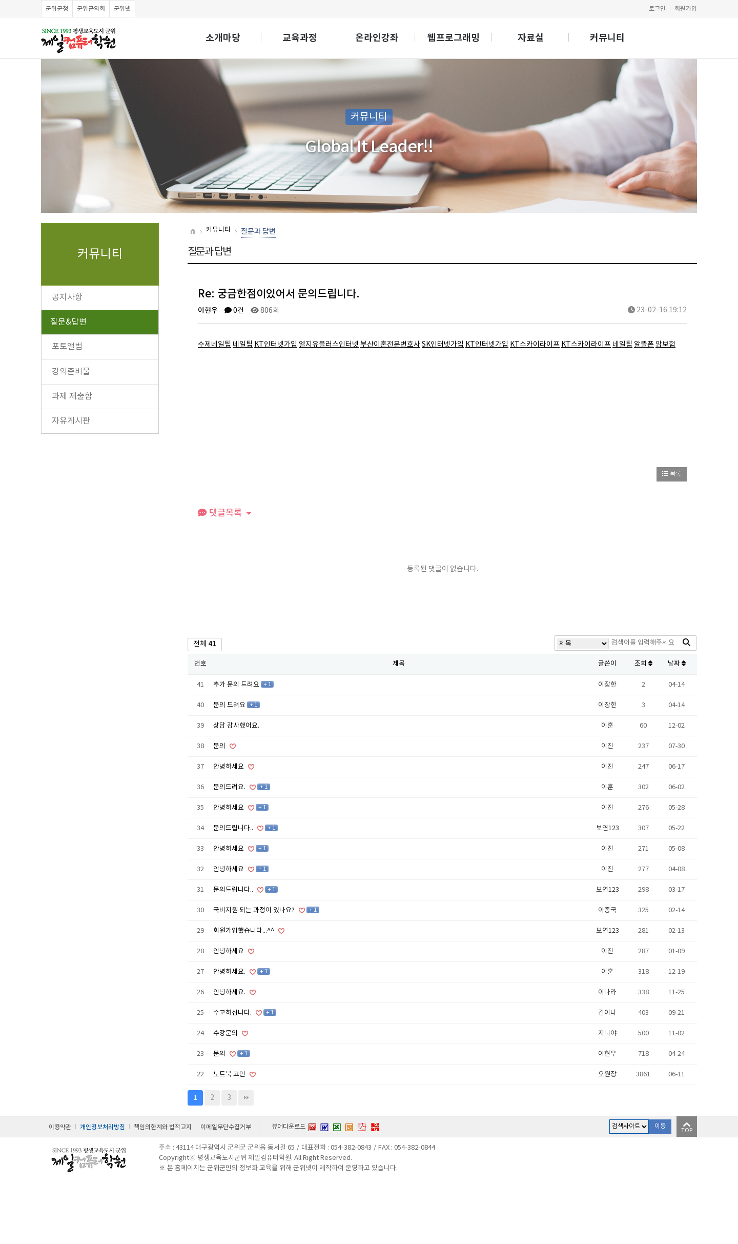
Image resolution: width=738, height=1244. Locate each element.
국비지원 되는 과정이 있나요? (254, 910)
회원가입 (685, 8)
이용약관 (60, 1127)
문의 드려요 (230, 705)
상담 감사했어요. (236, 726)
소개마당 (223, 38)
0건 (234, 311)
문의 (220, 746)
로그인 (657, 8)
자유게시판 (71, 421)
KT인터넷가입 (275, 344)
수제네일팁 (214, 344)
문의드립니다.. (234, 828)
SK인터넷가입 (443, 344)
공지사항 (67, 297)
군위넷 (122, 8)
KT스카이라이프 (535, 344)
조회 (643, 664)
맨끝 (246, 1098)
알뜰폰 (644, 344)
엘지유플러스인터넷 (329, 344)
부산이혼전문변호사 (390, 344)
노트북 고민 (230, 1074)
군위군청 (57, 8)
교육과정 (299, 38)
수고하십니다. (233, 1013)
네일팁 (243, 344)
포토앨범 (67, 346)
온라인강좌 (377, 38)
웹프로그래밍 (453, 38)
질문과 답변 (258, 231)
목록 (671, 474)
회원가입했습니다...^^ (244, 931)
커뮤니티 (607, 38)
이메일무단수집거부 (225, 1127)
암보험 (665, 344)
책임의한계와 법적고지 (163, 1127)
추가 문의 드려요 (237, 685)
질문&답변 (68, 322)
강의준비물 (71, 371)
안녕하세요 (229, 767)
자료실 (531, 38)
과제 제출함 (72, 396)
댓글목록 (220, 513)
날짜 (677, 664)
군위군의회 (91, 8)
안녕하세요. (230, 972)
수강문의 (226, 1033)
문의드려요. (230, 787)
